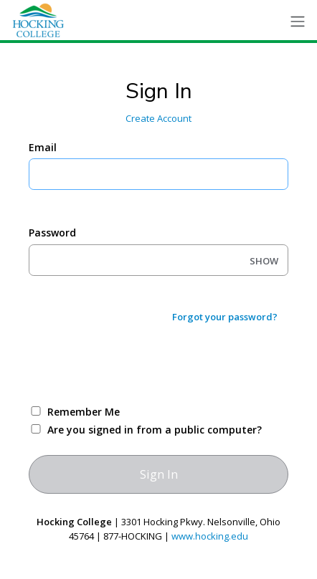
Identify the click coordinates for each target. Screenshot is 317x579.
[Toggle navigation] (297, 22)
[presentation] (138, 363)
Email (43, 147)
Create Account (158, 118)
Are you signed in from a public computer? (154, 429)
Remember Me (83, 411)
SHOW (264, 260)
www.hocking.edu (209, 536)
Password (52, 232)
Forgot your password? (225, 316)
